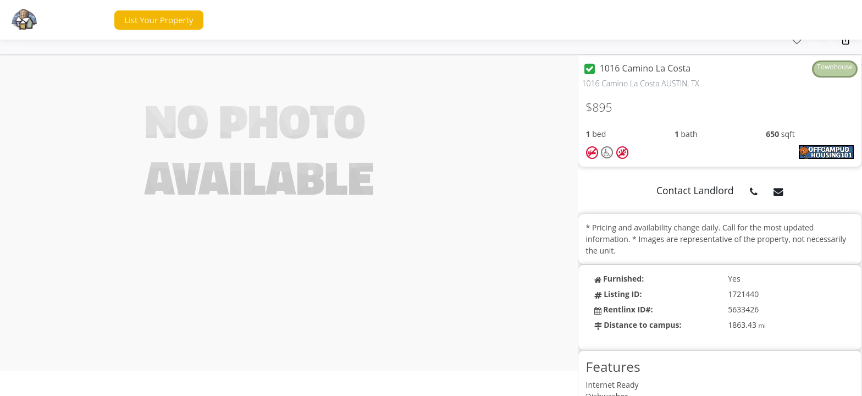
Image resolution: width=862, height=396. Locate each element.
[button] (84, 20)
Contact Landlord (695, 190)
